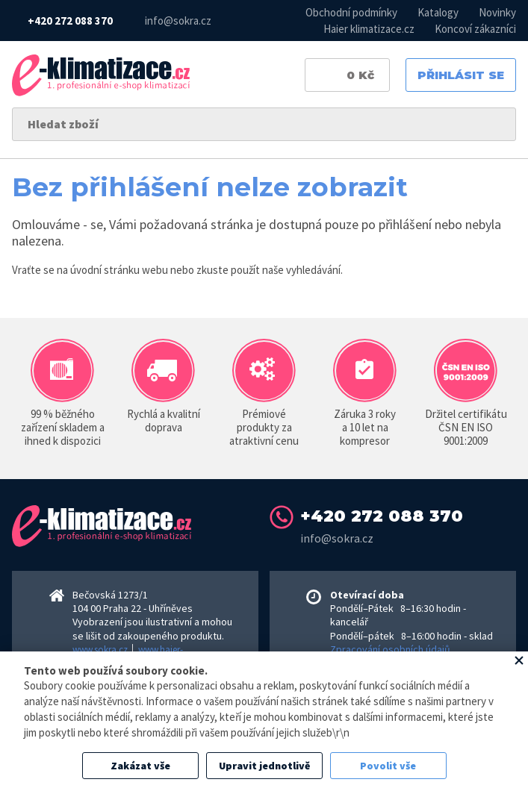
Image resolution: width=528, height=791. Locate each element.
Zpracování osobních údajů (390, 649)
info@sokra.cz (178, 20)
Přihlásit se (460, 75)
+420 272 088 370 (70, 20)
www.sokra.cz (100, 649)
